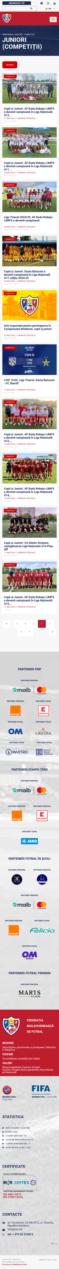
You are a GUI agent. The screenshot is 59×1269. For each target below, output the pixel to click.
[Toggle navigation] (53, 19)
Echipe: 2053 (12, 1132)
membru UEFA (9, 1097)
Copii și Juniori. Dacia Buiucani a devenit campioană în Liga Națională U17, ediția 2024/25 (27, 274)
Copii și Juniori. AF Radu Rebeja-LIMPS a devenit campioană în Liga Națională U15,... (29, 600)
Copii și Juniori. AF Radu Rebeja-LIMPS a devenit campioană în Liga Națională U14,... (29, 491)
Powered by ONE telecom (47, 1260)
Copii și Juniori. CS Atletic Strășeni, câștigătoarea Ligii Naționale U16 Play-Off (29, 546)
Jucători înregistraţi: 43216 (20, 1140)
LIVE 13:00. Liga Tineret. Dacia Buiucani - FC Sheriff (29, 381)
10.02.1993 (7, 1100)
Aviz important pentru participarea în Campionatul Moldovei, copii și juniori (28, 327)
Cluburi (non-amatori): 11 (18, 1144)
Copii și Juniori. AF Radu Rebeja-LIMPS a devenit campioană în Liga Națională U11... (29, 166)
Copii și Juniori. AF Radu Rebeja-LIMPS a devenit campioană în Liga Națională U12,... (29, 437)
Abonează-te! (17, 3)
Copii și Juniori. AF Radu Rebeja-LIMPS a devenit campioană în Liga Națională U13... (29, 111)
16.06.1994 (52, 1097)
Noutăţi (18, 34)
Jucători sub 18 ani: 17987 (19, 1148)
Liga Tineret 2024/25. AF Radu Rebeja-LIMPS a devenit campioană (28, 218)
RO (48, 9)
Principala (7, 34)
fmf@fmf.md (15, 1229)
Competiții (29, 34)
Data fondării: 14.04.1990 (18, 1128)
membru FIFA (38, 1097)
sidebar (10, 65)
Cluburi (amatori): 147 (17, 1136)
